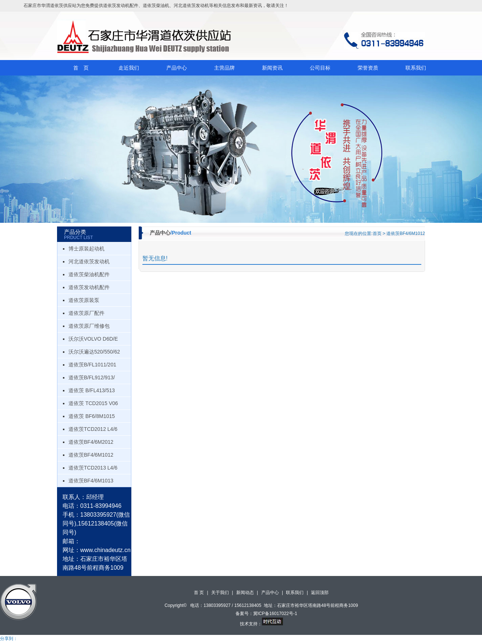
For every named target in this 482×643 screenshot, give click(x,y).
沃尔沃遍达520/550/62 (94, 352)
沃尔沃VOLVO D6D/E (93, 339)
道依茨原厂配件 (86, 313)
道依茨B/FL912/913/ (91, 377)
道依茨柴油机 (156, 5)
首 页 (81, 68)
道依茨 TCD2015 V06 (93, 403)
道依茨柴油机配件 (89, 274)
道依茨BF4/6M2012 (90, 442)
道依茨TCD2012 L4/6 (92, 429)
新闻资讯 (272, 68)
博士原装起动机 (86, 249)
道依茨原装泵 (83, 300)
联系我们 (415, 68)
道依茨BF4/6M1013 (90, 481)
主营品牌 (224, 68)
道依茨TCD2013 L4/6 (92, 468)
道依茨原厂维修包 (89, 326)
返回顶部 (320, 592)
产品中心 (176, 68)
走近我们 (128, 68)
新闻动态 (245, 592)
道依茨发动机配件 (120, 5)
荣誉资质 (368, 68)
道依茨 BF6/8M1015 (91, 416)
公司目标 (320, 68)
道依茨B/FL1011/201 (92, 365)
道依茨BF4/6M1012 (90, 455)
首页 (377, 233)
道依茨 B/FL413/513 (91, 390)
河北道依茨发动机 (191, 5)
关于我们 (220, 592)
